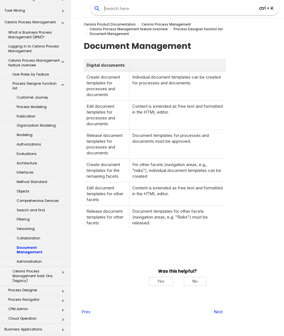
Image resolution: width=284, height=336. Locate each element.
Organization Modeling (36, 74)
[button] (62, 11)
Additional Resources (35, 326)
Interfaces (25, 121)
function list (198, 29)
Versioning (26, 177)
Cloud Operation (37, 268)
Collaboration (28, 186)
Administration (29, 210)
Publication (26, 64)
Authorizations (29, 93)
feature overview (129, 29)
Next (218, 311)
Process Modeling (32, 55)
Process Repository (35, 291)
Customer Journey (32, 46)
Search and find (31, 158)
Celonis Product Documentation (110, 24)
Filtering (23, 168)
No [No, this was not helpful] (195, 281)
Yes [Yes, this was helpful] (161, 281)
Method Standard (32, 130)
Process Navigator (37, 249)
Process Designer (37, 240)
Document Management (29, 198)
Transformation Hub (35, 302)
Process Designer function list (39, 34)
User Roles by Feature (30, 23)
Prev (86, 311)
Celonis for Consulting (35, 314)
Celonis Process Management (166, 24)
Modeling (24, 83)
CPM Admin (37, 258)
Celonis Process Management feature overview (37, 11)
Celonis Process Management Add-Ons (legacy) (39, 224)
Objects (23, 139)
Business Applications (35, 279)
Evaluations (27, 102)
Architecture (27, 111)
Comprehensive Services (38, 149)
